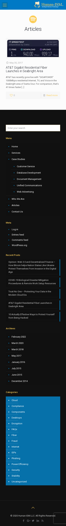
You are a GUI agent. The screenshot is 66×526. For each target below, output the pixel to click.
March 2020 (17, 343)
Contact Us (17, 211)
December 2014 (20, 381)
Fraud (14, 441)
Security (16, 470)
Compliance (18, 406)
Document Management (29, 179)
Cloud (15, 400)
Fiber (14, 435)
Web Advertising (25, 191)
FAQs (14, 429)
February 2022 (19, 336)
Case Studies (18, 159)
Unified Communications (29, 185)
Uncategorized (19, 481)
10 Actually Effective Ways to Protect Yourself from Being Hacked (31, 316)
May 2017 (16, 355)
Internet (15, 446)
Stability (16, 475)
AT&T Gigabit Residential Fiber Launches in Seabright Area (26, 69)
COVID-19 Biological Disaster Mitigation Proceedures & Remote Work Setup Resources (32, 282)
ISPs (14, 452)
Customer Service (26, 166)
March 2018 (17, 349)
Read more (52, 95)
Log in (15, 229)
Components (18, 412)
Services (16, 153)
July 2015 (16, 368)
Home (15, 146)
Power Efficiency (20, 464)
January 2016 (18, 362)
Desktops (17, 417)
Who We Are (18, 199)
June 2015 (17, 374)
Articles (15, 205)
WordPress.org (19, 245)
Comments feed (20, 240)
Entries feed (18, 234)
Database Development (29, 172)
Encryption (17, 423)
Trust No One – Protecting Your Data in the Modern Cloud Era (29, 293)
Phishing (16, 458)
